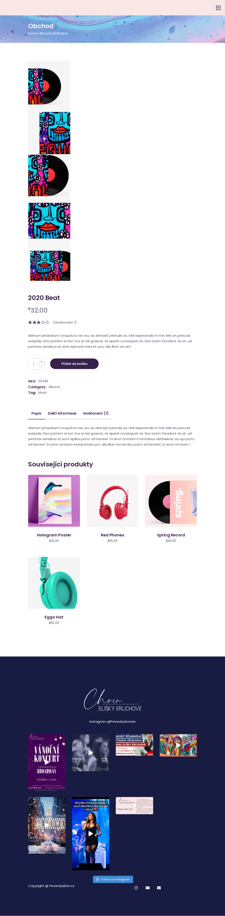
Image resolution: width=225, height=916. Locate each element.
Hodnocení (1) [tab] (96, 413)
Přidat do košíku (74, 364)
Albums (54, 387)
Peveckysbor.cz (61, 885)
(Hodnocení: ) (65, 322)
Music (42, 392)
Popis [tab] (36, 413)
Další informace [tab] (62, 413)
